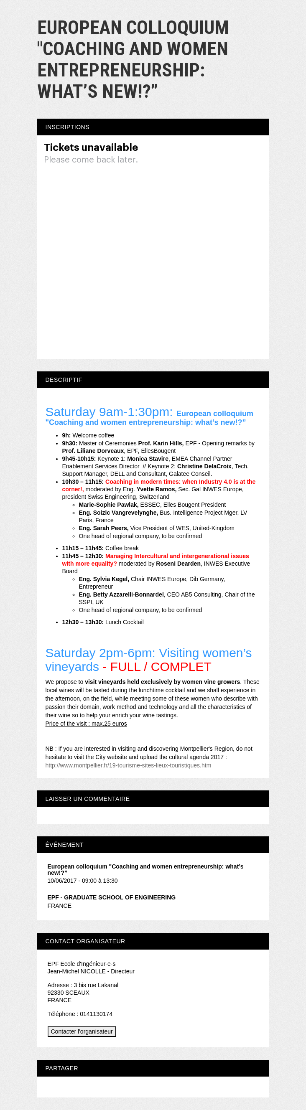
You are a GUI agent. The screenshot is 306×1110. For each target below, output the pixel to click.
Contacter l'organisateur (82, 1031)
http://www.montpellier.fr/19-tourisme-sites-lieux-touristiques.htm (129, 765)
